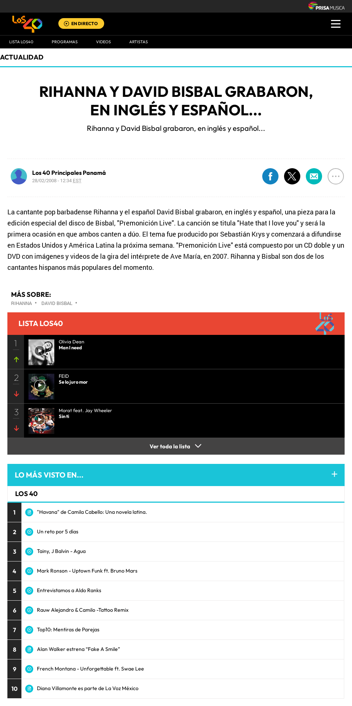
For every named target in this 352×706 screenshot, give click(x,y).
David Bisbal (56, 303)
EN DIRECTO (84, 23)
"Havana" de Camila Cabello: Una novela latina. (92, 512)
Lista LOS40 (21, 41)
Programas (65, 41)
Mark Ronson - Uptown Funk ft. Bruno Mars (87, 570)
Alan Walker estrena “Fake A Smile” (78, 649)
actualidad (22, 57)
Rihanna (21, 303)
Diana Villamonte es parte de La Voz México (88, 688)
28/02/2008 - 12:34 (57, 180)
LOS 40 (26, 493)
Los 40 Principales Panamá (69, 172)
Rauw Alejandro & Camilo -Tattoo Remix (83, 610)
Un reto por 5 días (57, 531)
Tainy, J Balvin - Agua (61, 551)
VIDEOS (103, 41)
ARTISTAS (138, 41)
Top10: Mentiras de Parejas (68, 629)
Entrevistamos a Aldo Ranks (69, 590)
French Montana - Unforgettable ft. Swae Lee (90, 668)
